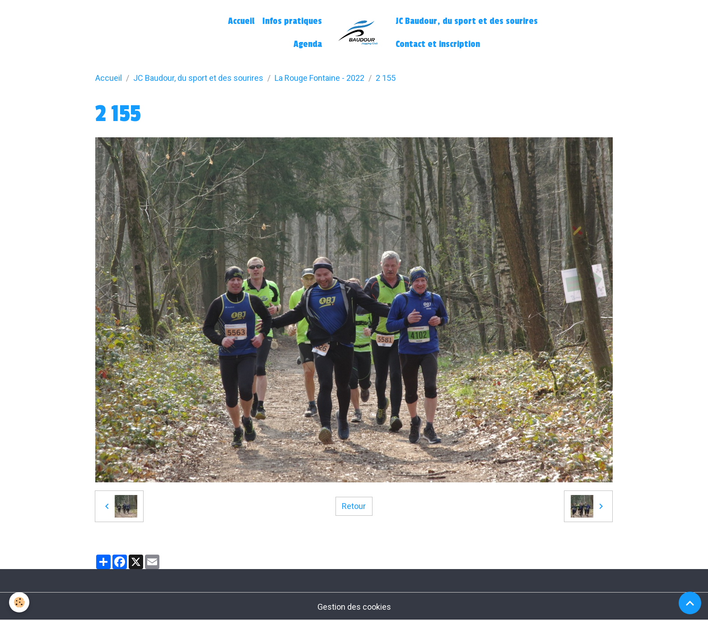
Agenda (307, 44)
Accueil (241, 21)
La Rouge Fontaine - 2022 (319, 78)
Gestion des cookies (354, 607)
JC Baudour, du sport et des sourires (467, 21)
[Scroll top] (690, 603)
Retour (354, 506)
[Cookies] (19, 602)
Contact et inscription (438, 44)
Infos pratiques (292, 21)
